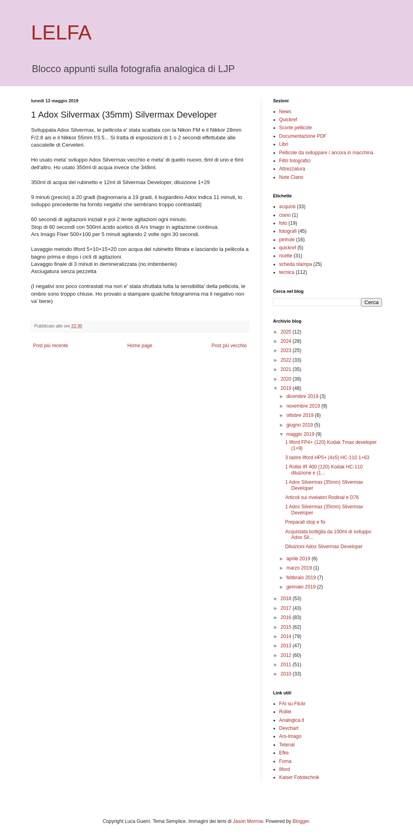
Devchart (288, 728)
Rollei (285, 712)
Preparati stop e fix (305, 522)
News (285, 111)
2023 (287, 350)
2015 (287, 627)
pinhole (287, 239)
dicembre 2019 (303, 396)
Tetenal (287, 745)
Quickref (288, 119)
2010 (287, 674)
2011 (287, 664)
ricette (285, 256)
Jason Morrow (248, 821)
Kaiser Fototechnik (299, 777)
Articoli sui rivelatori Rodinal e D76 (322, 497)
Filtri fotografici (295, 161)
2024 (287, 341)
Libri (283, 144)
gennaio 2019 (301, 587)
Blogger (300, 821)
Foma (285, 761)
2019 (287, 388)
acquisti (287, 206)
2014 (287, 636)
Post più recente (50, 345)
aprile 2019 (299, 558)
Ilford (284, 769)
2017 (287, 608)
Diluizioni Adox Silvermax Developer (324, 546)
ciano (285, 215)
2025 (287, 332)
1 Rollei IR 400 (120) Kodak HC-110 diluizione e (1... (324, 469)
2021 (287, 369)
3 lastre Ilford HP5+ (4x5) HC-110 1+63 (327, 457)
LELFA (61, 32)
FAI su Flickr (292, 703)
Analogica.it (291, 720)
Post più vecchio (229, 345)
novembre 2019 (303, 406)
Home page (139, 345)
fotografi (287, 231)
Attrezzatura (292, 169)
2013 (287, 645)
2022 (287, 360)
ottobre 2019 (300, 415)
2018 (287, 598)
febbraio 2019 (301, 577)
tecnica (286, 272)
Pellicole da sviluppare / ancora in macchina (326, 152)
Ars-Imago (290, 736)
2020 (287, 379)
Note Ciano (291, 177)
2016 (287, 617)
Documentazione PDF (302, 136)
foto (283, 223)
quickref (287, 248)
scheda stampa (295, 264)
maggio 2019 (301, 434)
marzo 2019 (299, 568)
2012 (287, 655)
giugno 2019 (300, 425)
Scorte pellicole (295, 128)
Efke (284, 753)
